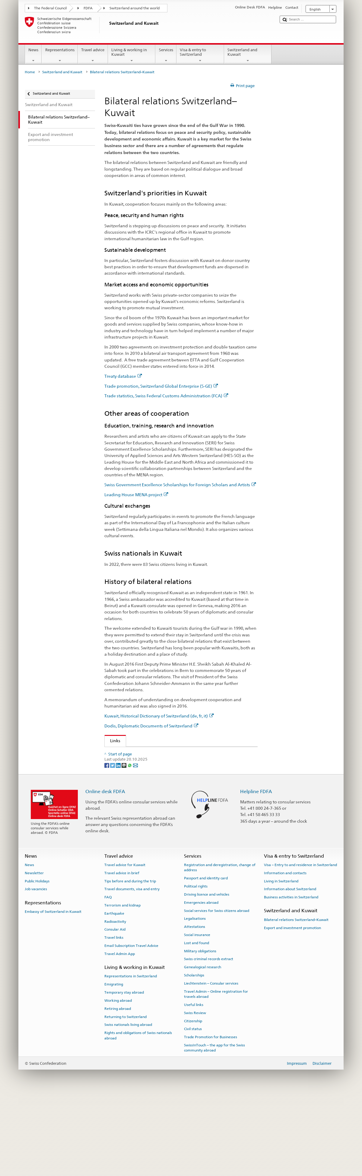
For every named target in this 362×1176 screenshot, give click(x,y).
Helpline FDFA (256, 871)
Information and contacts (285, 952)
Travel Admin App (119, 1033)
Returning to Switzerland (125, 1096)
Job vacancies (36, 968)
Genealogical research (202, 1047)
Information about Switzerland (290, 968)
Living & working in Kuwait (131, 55)
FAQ (108, 977)
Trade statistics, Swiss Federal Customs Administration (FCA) (166, 395)
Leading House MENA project (136, 494)
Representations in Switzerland (130, 1056)
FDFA (88, 8)
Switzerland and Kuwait (248, 55)
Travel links (113, 1017)
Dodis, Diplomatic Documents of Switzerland (151, 725)
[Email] (135, 844)
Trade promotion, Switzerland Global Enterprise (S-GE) (161, 386)
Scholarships (194, 1055)
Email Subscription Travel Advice (131, 1025)
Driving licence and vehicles (206, 974)
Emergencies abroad (201, 982)
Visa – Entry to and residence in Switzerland (300, 944)
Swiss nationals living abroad (128, 1104)
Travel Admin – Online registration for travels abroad (216, 1073)
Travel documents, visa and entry (132, 968)
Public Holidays (37, 960)
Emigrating (113, 1064)
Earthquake (114, 993)
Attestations (194, 1006)
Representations (60, 55)
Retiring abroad (117, 1088)
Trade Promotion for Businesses (210, 1117)
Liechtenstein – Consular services (211, 1063)
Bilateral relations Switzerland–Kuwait (296, 999)
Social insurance (197, 1014)
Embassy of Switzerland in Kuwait (53, 991)
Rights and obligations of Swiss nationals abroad (138, 1115)
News (33, 55)
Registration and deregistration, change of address (220, 946)
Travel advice (93, 55)
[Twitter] (113, 844)
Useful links (193, 1084)
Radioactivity (115, 1001)
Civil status (193, 1108)
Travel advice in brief (121, 952)
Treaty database (123, 376)
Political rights (196, 966)
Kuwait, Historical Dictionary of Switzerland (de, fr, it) (159, 715)
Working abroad (118, 1080)
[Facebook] (107, 844)
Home (30, 72)
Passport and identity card (206, 958)
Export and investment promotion (292, 1007)
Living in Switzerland (281, 960)
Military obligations (200, 1030)
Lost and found (196, 1022)
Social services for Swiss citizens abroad (216, 990)
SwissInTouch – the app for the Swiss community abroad (214, 1127)
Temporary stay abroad (124, 1072)
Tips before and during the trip (130, 960)
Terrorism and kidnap (122, 985)
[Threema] (124, 844)
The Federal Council (50, 8)
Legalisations (195, 998)
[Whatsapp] (130, 844)
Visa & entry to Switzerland (200, 55)
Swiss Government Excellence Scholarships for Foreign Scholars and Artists (180, 484)
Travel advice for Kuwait (124, 944)
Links (112, 740)
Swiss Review (195, 1092)
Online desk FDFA (105, 871)
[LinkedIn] (119, 844)
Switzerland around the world (135, 8)
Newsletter (34, 952)
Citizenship (193, 1100)
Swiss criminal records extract (208, 1038)
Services (166, 55)
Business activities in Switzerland (291, 977)
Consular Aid (114, 1009)
